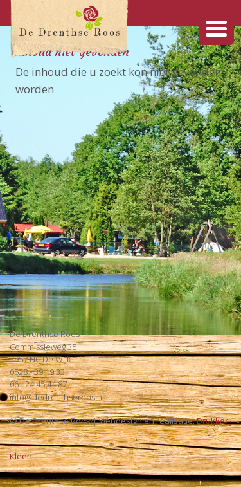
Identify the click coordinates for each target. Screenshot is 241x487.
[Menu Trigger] (216, 27)
